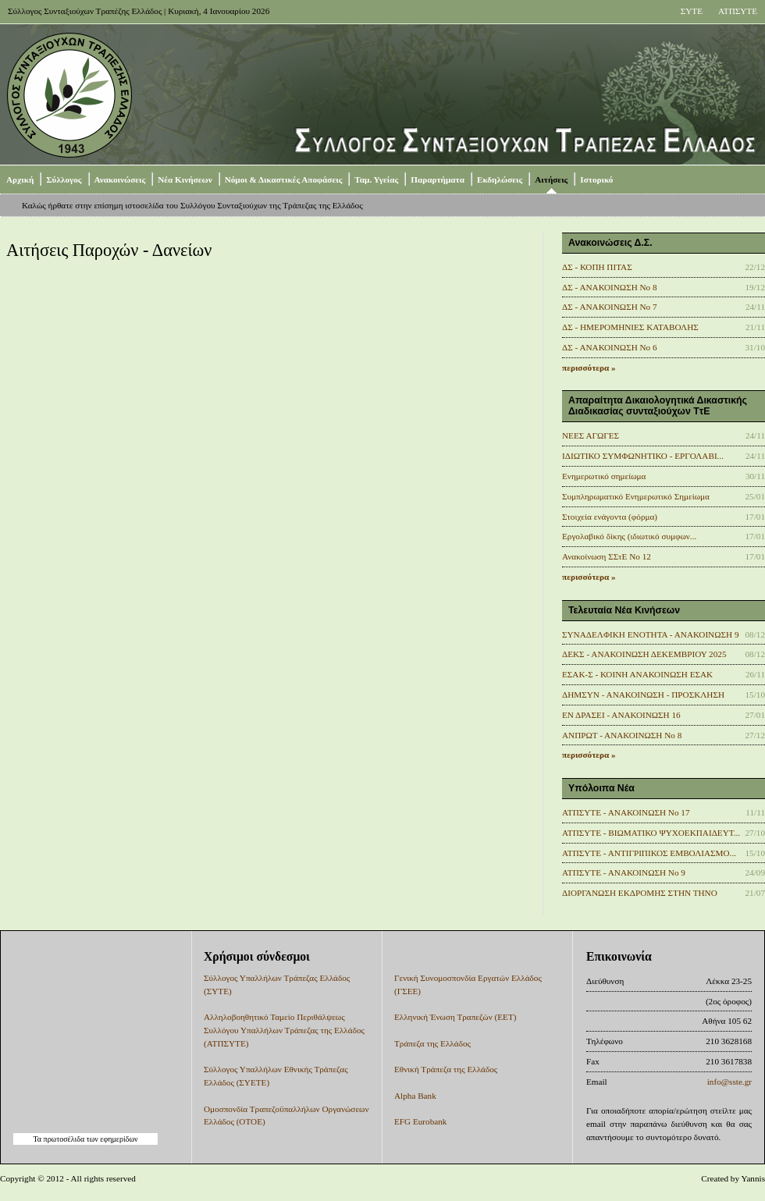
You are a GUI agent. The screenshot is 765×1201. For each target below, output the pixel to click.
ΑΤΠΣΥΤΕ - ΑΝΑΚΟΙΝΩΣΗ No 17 (626, 812)
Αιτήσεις (551, 179)
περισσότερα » (589, 367)
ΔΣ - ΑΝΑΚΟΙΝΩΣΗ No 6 (609, 347)
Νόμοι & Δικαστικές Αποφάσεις (284, 179)
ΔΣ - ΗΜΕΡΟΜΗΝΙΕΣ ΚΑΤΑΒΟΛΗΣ (630, 327)
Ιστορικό (596, 179)
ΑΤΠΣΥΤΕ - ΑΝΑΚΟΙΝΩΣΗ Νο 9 (623, 872)
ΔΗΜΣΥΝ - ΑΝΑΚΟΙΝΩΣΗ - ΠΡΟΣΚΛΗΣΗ (643, 694)
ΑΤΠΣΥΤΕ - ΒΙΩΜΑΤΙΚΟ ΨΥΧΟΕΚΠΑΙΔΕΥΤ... (651, 832)
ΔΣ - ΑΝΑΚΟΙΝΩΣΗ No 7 (609, 306)
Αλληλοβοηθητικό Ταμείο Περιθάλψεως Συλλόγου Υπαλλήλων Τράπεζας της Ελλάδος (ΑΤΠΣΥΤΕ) (284, 1030)
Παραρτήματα (437, 179)
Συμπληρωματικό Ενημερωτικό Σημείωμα (636, 496)
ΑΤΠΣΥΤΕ (737, 11)
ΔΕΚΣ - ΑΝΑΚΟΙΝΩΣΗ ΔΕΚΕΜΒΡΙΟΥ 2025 (644, 654)
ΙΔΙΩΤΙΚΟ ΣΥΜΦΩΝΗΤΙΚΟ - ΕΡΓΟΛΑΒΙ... (643, 455)
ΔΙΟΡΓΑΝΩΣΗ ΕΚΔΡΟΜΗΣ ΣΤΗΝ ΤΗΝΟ (639, 892)
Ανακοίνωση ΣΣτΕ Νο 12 (606, 556)
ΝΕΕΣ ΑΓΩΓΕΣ (590, 435)
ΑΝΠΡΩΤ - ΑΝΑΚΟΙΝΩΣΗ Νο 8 (621, 735)
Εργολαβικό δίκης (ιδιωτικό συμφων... (629, 536)
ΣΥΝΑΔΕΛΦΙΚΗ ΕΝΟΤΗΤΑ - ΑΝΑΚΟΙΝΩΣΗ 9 (650, 634)
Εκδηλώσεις (499, 179)
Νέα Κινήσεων (185, 179)
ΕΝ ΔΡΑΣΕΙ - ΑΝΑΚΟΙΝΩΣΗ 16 (621, 715)
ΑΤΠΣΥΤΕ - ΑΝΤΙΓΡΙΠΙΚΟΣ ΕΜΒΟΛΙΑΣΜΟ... (649, 853)
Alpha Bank (415, 1095)
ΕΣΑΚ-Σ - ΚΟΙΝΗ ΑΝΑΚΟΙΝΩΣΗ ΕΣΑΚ (637, 674)
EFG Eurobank (420, 1121)
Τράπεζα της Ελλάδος (432, 1043)
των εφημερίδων (110, 1139)
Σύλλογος (63, 179)
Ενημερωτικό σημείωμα (604, 476)
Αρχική (20, 179)
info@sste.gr (729, 1081)
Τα (38, 1139)
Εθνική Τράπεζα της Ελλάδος (445, 1069)
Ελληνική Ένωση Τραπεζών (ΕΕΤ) (455, 1017)
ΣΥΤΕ (692, 11)
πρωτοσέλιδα (64, 1139)
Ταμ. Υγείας (376, 179)
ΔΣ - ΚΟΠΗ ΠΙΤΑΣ (597, 267)
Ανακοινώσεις (120, 179)
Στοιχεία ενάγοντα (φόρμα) (609, 516)
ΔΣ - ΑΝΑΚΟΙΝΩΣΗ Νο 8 (609, 287)
